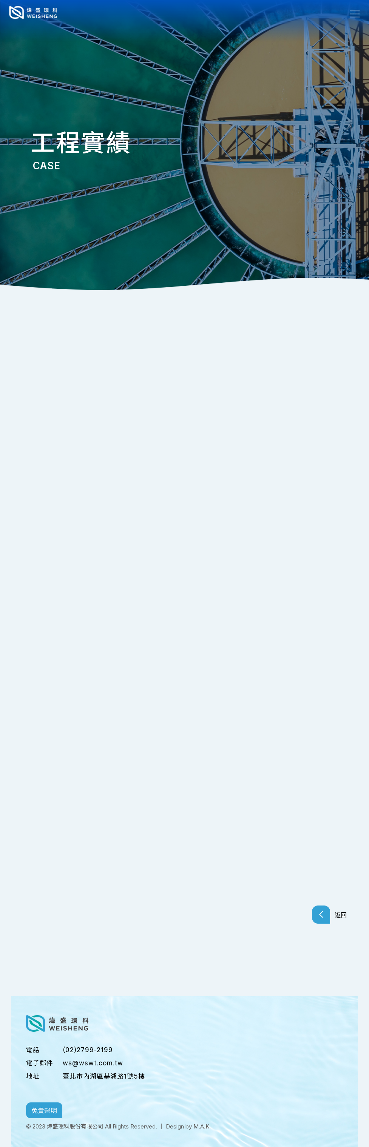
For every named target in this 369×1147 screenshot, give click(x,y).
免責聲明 (44, 1109)
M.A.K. (202, 1124)
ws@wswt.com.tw (93, 1061)
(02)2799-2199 (88, 1048)
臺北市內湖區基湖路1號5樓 (104, 1075)
